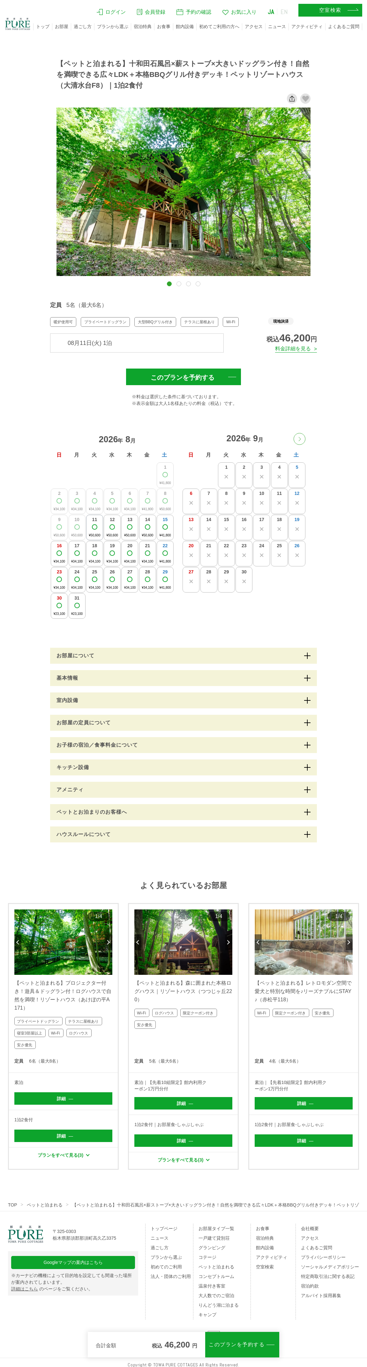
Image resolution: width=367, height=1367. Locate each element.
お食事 (163, 26)
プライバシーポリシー (323, 1257)
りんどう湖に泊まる (218, 1305)
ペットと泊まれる (45, 1204)
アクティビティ (307, 26)
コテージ (207, 1257)
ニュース (277, 26)
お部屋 (61, 26)
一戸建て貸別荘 (214, 1238)
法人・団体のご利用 (171, 1276)
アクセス (254, 26)
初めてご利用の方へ (219, 26)
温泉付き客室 (211, 1286)
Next (108, 942)
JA (271, 12)
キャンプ (207, 1314)
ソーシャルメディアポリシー (330, 1266)
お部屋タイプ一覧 (216, 1228)
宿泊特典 (143, 26)
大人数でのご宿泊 (216, 1295)
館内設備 (185, 26)
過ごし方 (83, 26)
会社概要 (310, 1228)
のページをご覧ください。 (52, 1288)
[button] (169, 283)
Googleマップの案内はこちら (73, 1262)
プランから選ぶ (112, 26)
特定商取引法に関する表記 (328, 1276)
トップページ (164, 1228)
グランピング (211, 1247)
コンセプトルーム (216, 1276)
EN (284, 12)
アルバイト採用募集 (321, 1295)
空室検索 (265, 1266)
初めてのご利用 (166, 1266)
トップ (42, 26)
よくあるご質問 (343, 26)
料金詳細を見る (293, 348)
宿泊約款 (310, 1286)
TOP (12, 1204)
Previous (17, 942)
